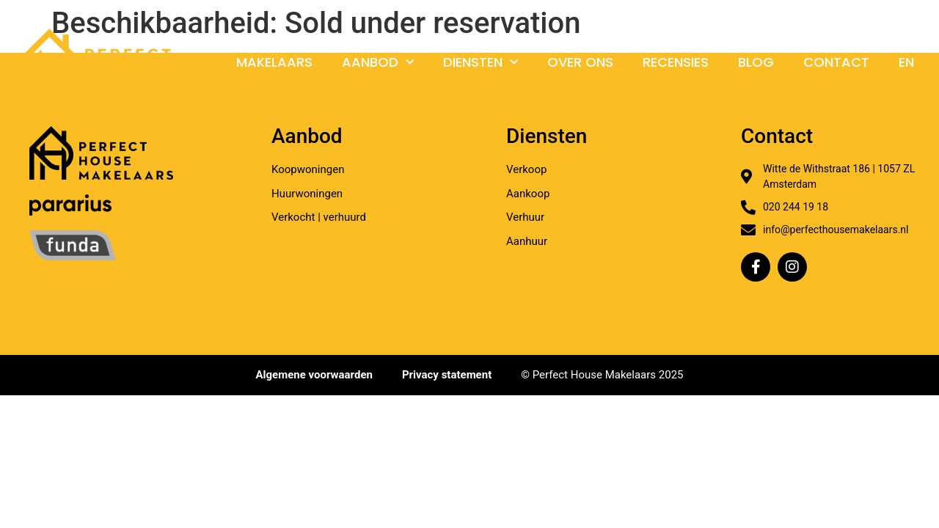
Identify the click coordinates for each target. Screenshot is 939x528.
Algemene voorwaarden (313, 374)
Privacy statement (447, 374)
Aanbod (378, 63)
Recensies (676, 62)
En (906, 62)
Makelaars (274, 62)
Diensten (480, 63)
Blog (756, 62)
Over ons (580, 62)
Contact (836, 62)
